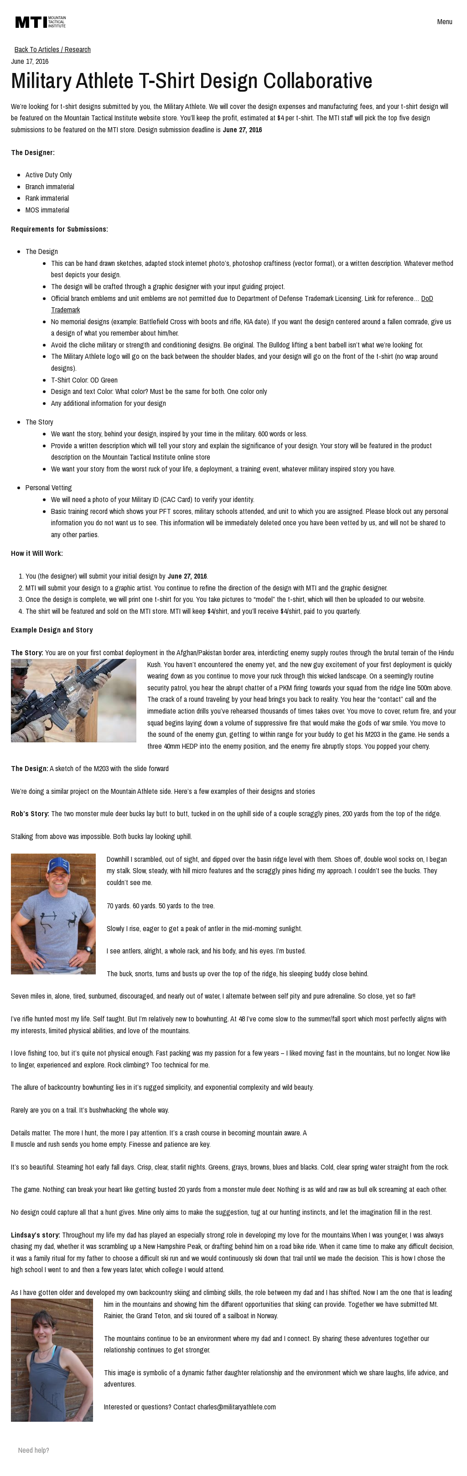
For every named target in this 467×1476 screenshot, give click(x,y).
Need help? (33, 1450)
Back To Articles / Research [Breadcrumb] (53, 49)
